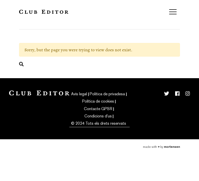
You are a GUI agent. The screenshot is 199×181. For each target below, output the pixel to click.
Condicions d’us (98, 116)
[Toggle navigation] (173, 12)
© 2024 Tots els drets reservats (98, 123)
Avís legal (79, 94)
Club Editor (43, 12)
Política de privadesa (107, 94)
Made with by (161, 147)
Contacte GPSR (98, 108)
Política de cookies (98, 101)
